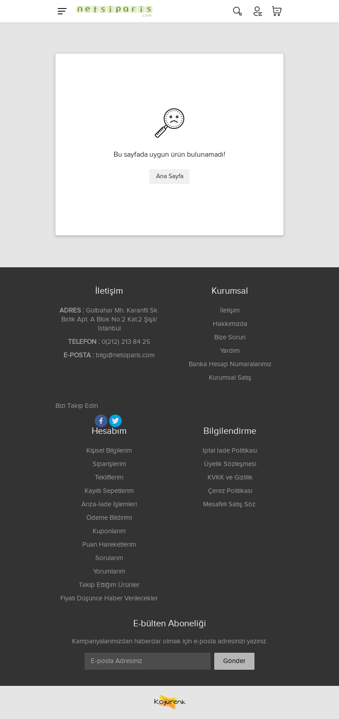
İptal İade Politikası (230, 450)
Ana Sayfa (169, 176)
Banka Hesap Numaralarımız (230, 364)
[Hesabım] (257, 11)
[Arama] (237, 11)
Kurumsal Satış (230, 377)
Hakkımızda (230, 324)
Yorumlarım (109, 571)
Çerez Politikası (230, 491)
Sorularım (109, 558)
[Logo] (112, 11)
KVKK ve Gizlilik (230, 477)
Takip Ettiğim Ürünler (109, 585)
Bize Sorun (230, 337)
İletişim (230, 310)
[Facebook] (101, 421)
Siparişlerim (109, 464)
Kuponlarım (109, 531)
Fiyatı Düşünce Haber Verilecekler (109, 598)
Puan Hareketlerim (109, 544)
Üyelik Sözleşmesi (230, 464)
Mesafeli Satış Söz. (230, 504)
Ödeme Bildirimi (109, 518)
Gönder (234, 661)
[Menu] (62, 11)
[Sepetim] (277, 11)
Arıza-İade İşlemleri (109, 504)
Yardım (230, 351)
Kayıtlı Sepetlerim (109, 491)
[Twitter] (115, 421)
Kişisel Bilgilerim (109, 450)
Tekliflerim (109, 477)
